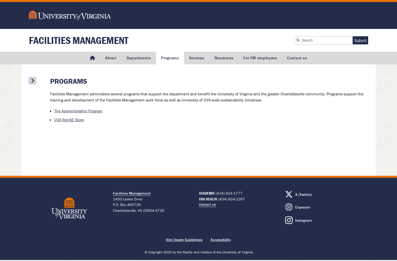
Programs (170, 57)
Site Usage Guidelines (184, 239)
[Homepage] (92, 58)
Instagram (303, 220)
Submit (360, 40)
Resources (223, 57)
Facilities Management (78, 40)
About (110, 57)
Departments (139, 57)
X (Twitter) (303, 194)
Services (196, 57)
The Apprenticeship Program (78, 110)
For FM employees (260, 57)
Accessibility (220, 239)
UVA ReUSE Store (69, 119)
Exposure (302, 207)
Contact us (297, 57)
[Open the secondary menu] (32, 80)
